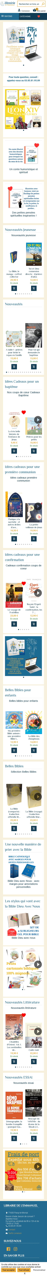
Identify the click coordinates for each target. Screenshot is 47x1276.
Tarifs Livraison (14, 1233)
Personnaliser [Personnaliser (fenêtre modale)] (39, 1270)
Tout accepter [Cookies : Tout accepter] (8, 1270)
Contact (10, 1229)
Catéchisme (25, 16)
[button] (23, 65)
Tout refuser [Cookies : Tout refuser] (24, 1270)
